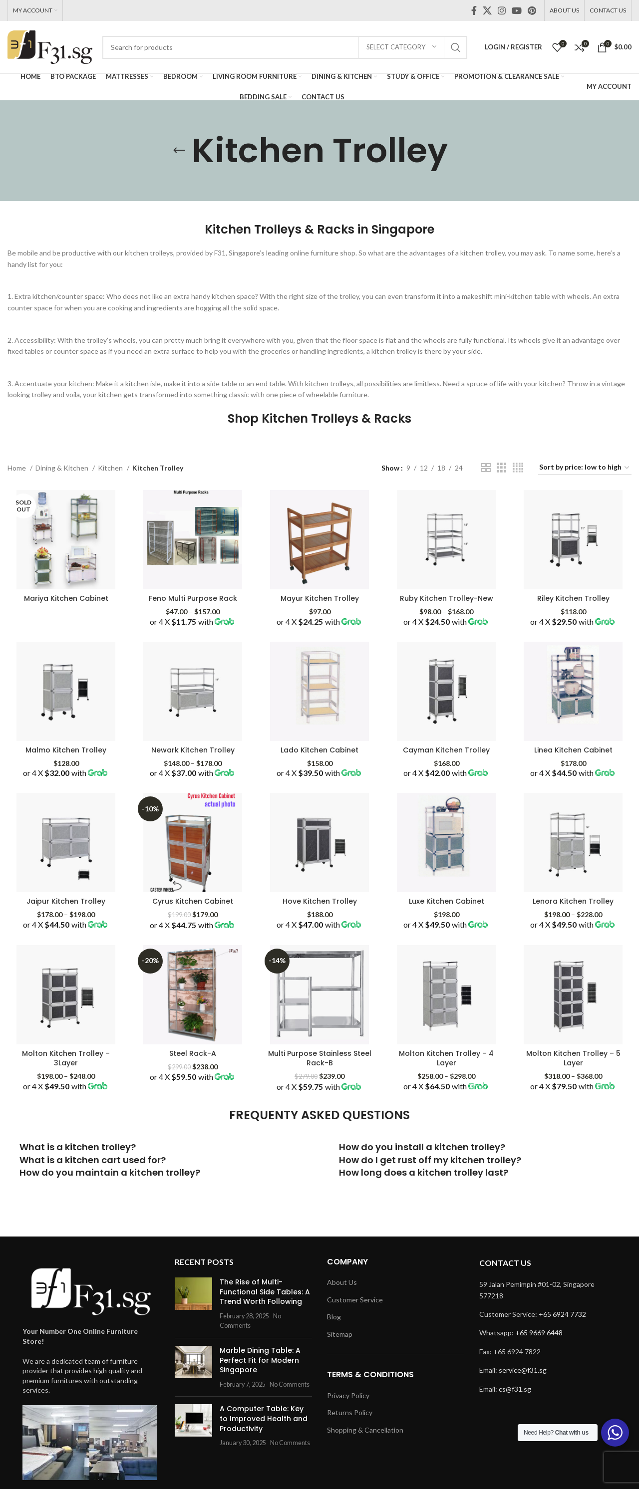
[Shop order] (585, 468)
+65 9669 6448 (539, 1332)
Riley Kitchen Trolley (573, 598)
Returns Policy (349, 1412)
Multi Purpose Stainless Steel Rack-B (319, 1058)
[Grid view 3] (501, 468)
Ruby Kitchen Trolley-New (446, 598)
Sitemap (339, 1334)
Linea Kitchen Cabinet (573, 750)
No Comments (290, 1384)
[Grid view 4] (518, 468)
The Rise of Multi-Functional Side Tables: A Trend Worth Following (265, 1291)
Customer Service (355, 1299)
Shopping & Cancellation (365, 1430)
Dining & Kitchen (62, 468)
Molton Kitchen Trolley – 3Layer (66, 1058)
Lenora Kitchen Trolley (573, 901)
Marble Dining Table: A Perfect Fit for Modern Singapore (260, 1360)
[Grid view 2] (486, 468)
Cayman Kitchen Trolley (446, 750)
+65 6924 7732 (562, 1314)
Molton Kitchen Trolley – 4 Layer (446, 1058)
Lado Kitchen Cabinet (319, 750)
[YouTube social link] (517, 10)
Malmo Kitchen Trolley (65, 750)
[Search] (284, 47)
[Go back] (179, 151)
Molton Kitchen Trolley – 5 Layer (573, 1058)
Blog (334, 1316)
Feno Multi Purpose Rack (193, 598)
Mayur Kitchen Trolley (320, 598)
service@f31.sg (523, 1370)
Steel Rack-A (192, 1053)
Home (17, 468)
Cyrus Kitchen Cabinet (192, 901)
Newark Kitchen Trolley (193, 750)
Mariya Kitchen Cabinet (66, 598)
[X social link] (487, 10)
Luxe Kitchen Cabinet (446, 901)
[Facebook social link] (474, 10)
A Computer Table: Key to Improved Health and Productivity (264, 1418)
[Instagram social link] (502, 10)
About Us (342, 1282)
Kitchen (111, 468)
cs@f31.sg (515, 1389)
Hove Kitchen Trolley (320, 901)
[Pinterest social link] (532, 10)
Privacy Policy (348, 1395)
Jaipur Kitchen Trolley (65, 901)
